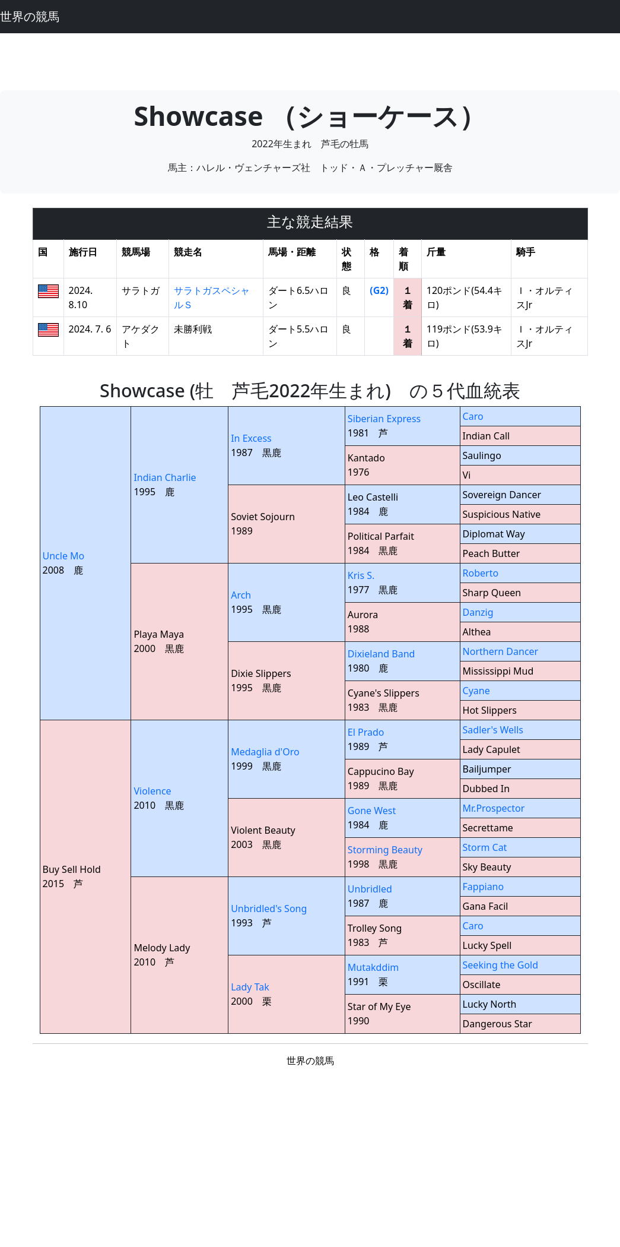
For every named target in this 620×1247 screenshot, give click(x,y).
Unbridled (370, 888)
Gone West (372, 810)
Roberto (481, 573)
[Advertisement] (310, 60)
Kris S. (361, 575)
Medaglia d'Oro (265, 751)
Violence (152, 790)
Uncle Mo (64, 555)
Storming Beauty (385, 849)
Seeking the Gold (501, 964)
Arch (241, 595)
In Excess (251, 438)
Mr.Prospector (494, 808)
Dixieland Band (381, 653)
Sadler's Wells (493, 729)
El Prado (366, 732)
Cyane (476, 690)
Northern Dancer (501, 651)
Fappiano (483, 886)
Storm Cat (485, 847)
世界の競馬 (29, 16)
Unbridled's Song (269, 908)
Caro (473, 416)
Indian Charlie (164, 477)
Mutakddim (373, 967)
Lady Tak (250, 986)
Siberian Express (384, 418)
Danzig (478, 612)
